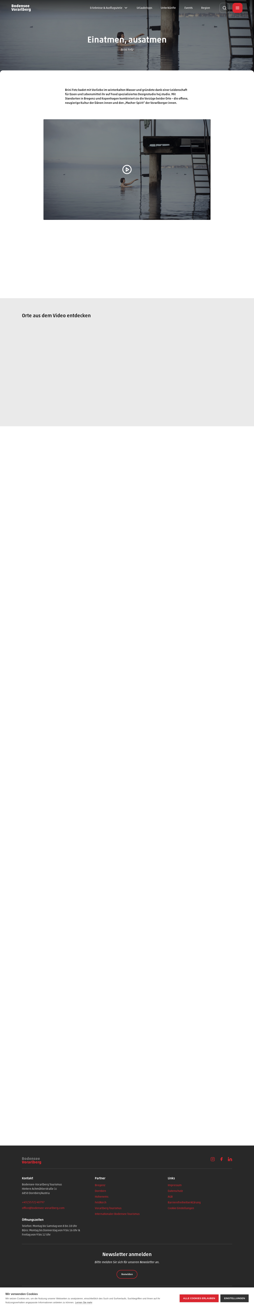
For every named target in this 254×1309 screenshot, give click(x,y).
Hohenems (101, 1196)
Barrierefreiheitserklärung (184, 1202)
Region (205, 8)
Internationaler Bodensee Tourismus (117, 1214)
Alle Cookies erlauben (199, 1298)
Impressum (175, 1185)
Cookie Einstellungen (181, 1208)
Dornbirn (100, 1191)
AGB (170, 1196)
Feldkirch (100, 1202)
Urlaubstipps (144, 8)
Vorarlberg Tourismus (108, 1208)
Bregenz (100, 1185)
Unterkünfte (168, 8)
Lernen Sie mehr (83, 1302)
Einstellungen (234, 1298)
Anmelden (127, 1274)
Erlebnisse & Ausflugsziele (106, 8)
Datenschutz (175, 1191)
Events (188, 8)
